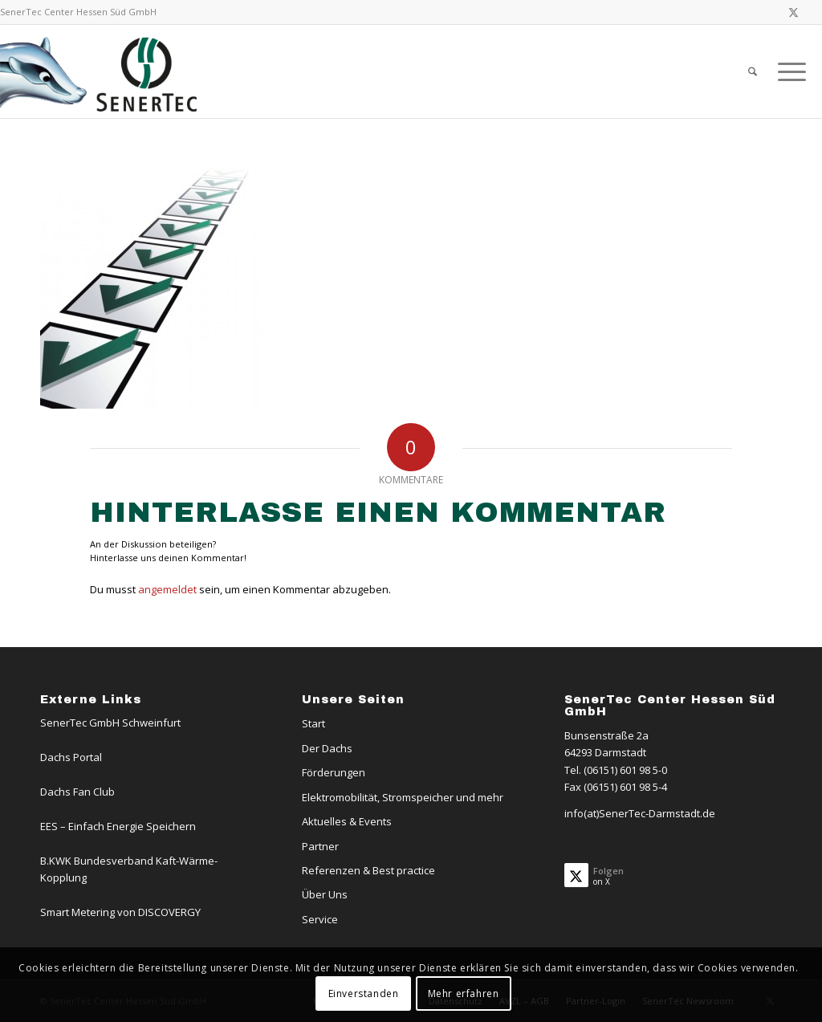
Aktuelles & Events (347, 821)
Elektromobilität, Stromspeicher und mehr (402, 797)
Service (320, 919)
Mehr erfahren (463, 993)
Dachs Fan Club (77, 791)
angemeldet (167, 589)
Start (313, 723)
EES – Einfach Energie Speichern (118, 826)
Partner (320, 846)
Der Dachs (327, 748)
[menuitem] (752, 71)
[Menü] (786, 71)
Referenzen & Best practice (368, 870)
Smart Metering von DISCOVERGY (120, 912)
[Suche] (752, 71)
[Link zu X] (794, 12)
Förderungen (333, 772)
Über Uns (325, 894)
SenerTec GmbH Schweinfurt (110, 722)
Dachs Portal (71, 757)
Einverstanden (363, 993)
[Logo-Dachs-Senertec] (101, 71)
